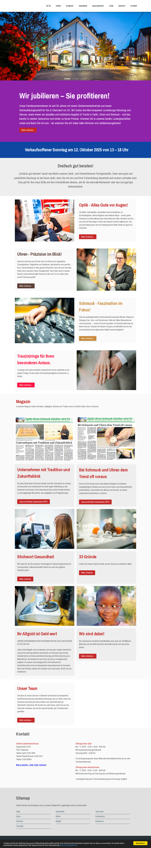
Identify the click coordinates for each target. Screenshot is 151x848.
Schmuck (69, 6)
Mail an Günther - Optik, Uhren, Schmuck (31, 765)
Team (111, 6)
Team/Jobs (99, 811)
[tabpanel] (75, 44)
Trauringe (83, 6)
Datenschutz (100, 816)
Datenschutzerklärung (68, 845)
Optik (48, 6)
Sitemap (133, 6)
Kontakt (121, 6)
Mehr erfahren (25, 579)
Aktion (58, 816)
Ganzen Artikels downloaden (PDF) (33, 501)
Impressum (99, 821)
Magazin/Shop (98, 6)
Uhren (58, 6)
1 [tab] (67, 79)
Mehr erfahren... (28, 130)
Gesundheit (60, 811)
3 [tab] (84, 79)
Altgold (58, 821)
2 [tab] (75, 79)
